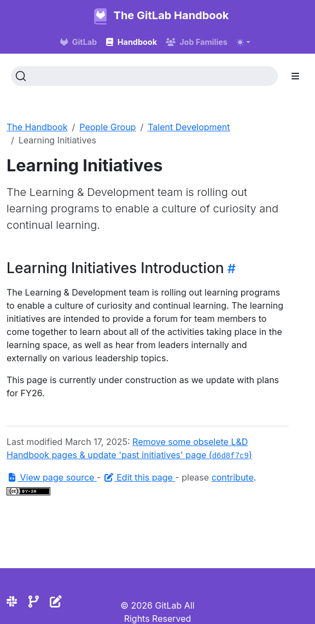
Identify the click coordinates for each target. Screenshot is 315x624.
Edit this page (139, 477)
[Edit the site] (56, 601)
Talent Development (189, 127)
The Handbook (37, 127)
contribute (233, 477)
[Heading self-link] (230, 268)
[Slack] (12, 601)
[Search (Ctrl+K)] (144, 76)
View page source (52, 477)
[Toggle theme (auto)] (243, 42)
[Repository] (33, 601)
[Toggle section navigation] (295, 76)
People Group (107, 127)
